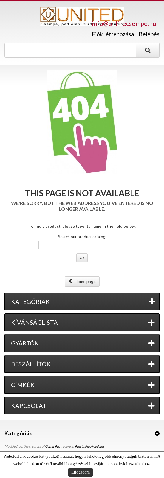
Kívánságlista (34, 322)
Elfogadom (80, 472)
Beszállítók (31, 363)
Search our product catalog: (82, 236)
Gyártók (25, 343)
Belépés (149, 34)
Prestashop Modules (89, 446)
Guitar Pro (52, 446)
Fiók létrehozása (113, 34)
